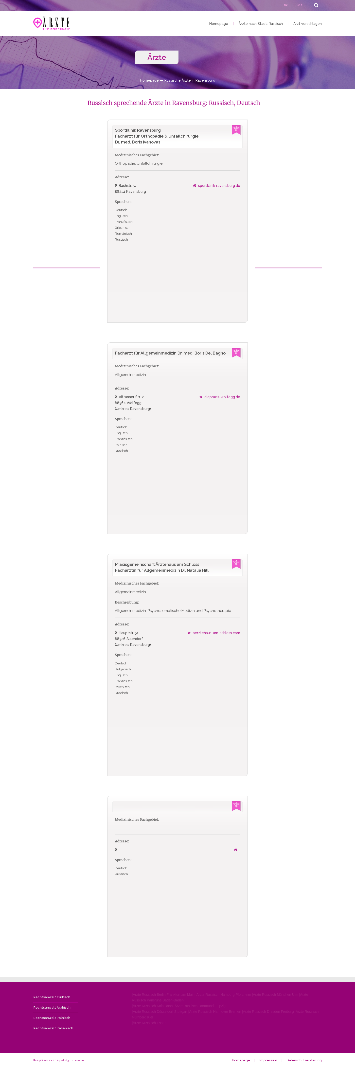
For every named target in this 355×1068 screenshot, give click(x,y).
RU (299, 5)
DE (286, 5)
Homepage (218, 24)
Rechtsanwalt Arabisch (52, 1008)
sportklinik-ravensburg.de (219, 186)
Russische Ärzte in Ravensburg (189, 81)
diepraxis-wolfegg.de (222, 397)
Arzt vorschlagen (307, 24)
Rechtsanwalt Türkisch (52, 997)
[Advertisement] (67, 194)
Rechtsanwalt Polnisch (52, 1018)
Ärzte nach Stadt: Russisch (261, 24)
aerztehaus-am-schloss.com (216, 633)
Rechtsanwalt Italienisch (53, 1028)
